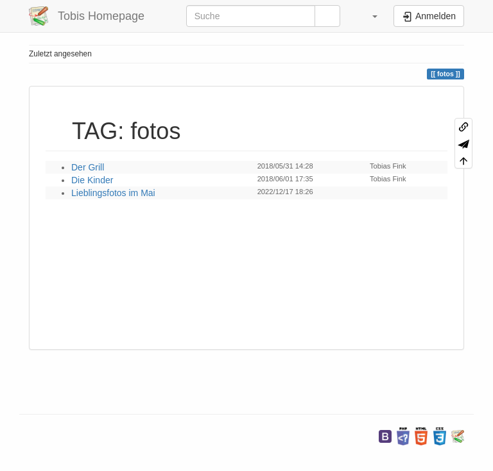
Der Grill (87, 167)
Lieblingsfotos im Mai (113, 193)
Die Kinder (92, 180)
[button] (368, 16)
